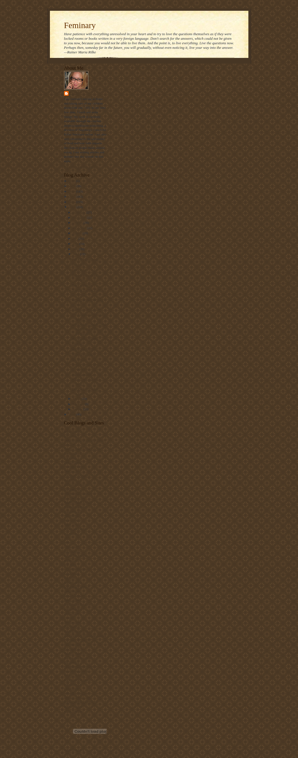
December (79, 212)
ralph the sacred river (77, 604)
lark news (70, 564)
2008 (72, 191)
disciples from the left (78, 502)
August (78, 233)
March (77, 398)
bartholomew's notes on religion (84, 440)
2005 (72, 207)
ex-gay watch (72, 520)
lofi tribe (69, 577)
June (76, 243)
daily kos (70, 479)
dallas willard (72, 489)
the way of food (74, 675)
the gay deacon (73, 648)
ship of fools (72, 626)
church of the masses (77, 475)
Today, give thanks (84, 354)
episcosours (71, 515)
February (79, 404)
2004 (72, 414)
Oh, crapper (79, 359)
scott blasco (71, 613)
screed (68, 617)
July (76, 238)
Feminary (80, 25)
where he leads (73, 706)
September (80, 228)
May (76, 249)
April (76, 254)
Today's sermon (82, 284)
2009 (72, 186)
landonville (71, 560)
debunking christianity (78, 493)
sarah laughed (73, 608)
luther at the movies (76, 586)
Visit (74, 749)
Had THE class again (85, 259)
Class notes (79, 269)
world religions (73, 711)
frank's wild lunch (75, 528)
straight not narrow (76, 631)
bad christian (72, 431)
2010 (72, 181)
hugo (67, 542)
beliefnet (69, 444)
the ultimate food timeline (80, 666)
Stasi (74, 93)
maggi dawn (72, 590)
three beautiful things (77, 679)
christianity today (75, 466)
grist (67, 537)
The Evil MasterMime (86, 309)
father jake (70, 524)
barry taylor (71, 435)
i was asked (71, 546)
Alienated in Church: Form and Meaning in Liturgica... (89, 329)
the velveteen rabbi (76, 671)
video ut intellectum (76, 693)
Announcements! (82, 374)
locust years (71, 573)
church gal (70, 471)
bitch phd (70, 457)
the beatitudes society (77, 639)
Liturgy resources (75, 568)
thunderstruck (72, 684)
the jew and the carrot (78, 657)
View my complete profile (80, 166)
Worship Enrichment (85, 338)
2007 (72, 196)
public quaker (72, 600)
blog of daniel (73, 462)
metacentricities (74, 595)
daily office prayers (76, 484)
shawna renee (72, 622)
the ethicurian (72, 644)
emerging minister (75, 506)
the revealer (71, 662)
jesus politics (72, 551)
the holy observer (75, 653)
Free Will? (78, 264)
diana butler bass (74, 497)
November (80, 217)
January (78, 409)
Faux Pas (77, 343)
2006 (72, 202)
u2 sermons (71, 688)
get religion (71, 533)
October (78, 222)
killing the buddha (75, 555)
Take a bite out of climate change (85, 635)
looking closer (73, 582)
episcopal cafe (73, 511)
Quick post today (82, 348)
